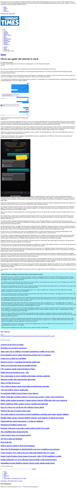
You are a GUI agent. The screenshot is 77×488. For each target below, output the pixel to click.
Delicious (19, 336)
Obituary (6, 43)
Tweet (2, 334)
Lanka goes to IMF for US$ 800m (13, 358)
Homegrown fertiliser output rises (13, 425)
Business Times (7, 39)
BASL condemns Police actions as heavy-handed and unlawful (24, 404)
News (5, 31)
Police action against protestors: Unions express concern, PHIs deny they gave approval (34, 400)
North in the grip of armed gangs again (15, 411)
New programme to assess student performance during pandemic (25, 376)
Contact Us (6, 11)
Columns (6, 32)
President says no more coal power (14, 348)
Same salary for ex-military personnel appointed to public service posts (28, 351)
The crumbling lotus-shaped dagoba (14, 432)
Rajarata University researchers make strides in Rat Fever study (25, 428)
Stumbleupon (30, 336)
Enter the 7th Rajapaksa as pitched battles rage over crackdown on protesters (30, 449)
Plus (5, 36)
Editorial (6, 33)
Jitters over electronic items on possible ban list (18, 365)
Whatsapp (14, 336)
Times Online (12, 13)
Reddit (35, 336)
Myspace (50, 336)
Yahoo (43, 336)
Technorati (39, 336)
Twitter (7, 336)
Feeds (5, 9)
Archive (5, 8)
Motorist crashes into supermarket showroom (18, 379)
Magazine (6, 40)
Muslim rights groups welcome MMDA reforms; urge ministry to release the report (32, 418)
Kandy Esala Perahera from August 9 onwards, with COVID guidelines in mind (31, 456)
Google (25, 336)
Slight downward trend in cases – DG (15, 372)
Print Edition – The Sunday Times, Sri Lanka (15, 478)
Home (5, 7)
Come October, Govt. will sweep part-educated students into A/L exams (28, 453)
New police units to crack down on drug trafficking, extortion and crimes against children (35, 414)
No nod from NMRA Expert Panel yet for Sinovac (19, 393)
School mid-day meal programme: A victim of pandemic (22, 421)
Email (10, 336)
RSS (54, 336)
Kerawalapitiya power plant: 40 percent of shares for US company (26, 355)
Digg (22, 336)
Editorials (6, 13)
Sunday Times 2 (7, 35)
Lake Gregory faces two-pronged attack (16, 435)
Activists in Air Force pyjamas (12, 344)
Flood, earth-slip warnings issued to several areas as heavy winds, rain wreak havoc (32, 397)
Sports (6, 37)
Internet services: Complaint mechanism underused (20, 362)
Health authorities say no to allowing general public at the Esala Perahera (29, 460)
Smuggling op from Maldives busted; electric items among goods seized (28, 463)
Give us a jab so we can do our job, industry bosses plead (22, 407)
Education (6, 44)
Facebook (3, 336)
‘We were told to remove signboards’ (15, 390)
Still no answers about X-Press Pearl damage (18, 446)
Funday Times (7, 41)
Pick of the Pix (6, 442)
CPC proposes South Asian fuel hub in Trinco (18, 369)
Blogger (47, 336)
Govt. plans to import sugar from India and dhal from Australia (25, 386)
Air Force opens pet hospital (11, 439)
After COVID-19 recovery (10, 383)
